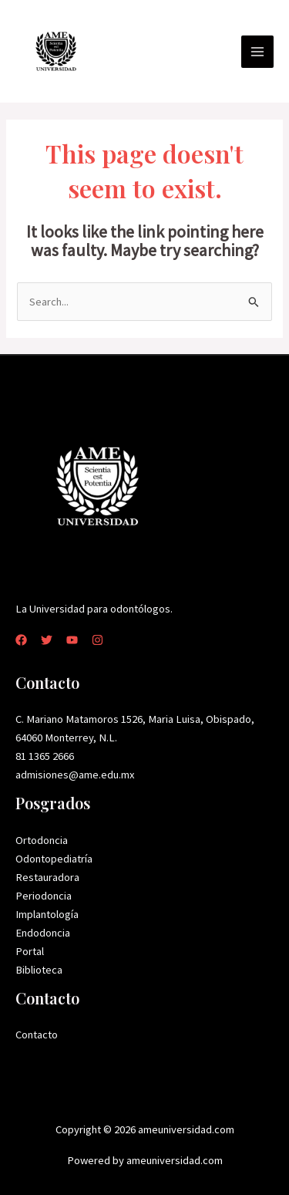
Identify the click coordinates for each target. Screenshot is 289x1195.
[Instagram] (97, 640)
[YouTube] (72, 640)
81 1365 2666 (44, 756)
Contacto (36, 1034)
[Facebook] (21, 640)
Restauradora (47, 877)
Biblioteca (38, 970)
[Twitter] (46, 640)
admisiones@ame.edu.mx (75, 774)
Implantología (47, 914)
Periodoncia (43, 896)
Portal (29, 951)
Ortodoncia (41, 840)
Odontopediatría (53, 859)
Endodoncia (42, 933)
